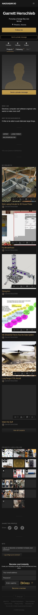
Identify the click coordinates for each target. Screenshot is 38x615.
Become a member (19, 588)
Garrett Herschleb (10, 206)
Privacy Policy (19, 603)
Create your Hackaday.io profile (10, 566)
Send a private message (19, 37)
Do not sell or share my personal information (19, 606)
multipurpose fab (9, 137)
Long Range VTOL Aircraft (11, 378)
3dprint (5, 134)
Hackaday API (29, 603)
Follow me (19, 30)
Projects (10, 49)
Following (20, 49)
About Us (6, 601)
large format (16, 134)
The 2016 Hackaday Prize (3, 501)
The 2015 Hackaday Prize (3, 460)
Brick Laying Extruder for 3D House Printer (17, 204)
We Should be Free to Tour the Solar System (18, 335)
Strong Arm (6, 291)
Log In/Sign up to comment (12, 555)
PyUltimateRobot (8, 248)
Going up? (19, 597)
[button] (33, 3)
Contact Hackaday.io (17, 601)
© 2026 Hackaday (19, 610)
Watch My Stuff (7, 422)
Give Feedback (30, 601)
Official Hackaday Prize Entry (3, 450)
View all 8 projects (19, 430)
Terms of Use (8, 603)
